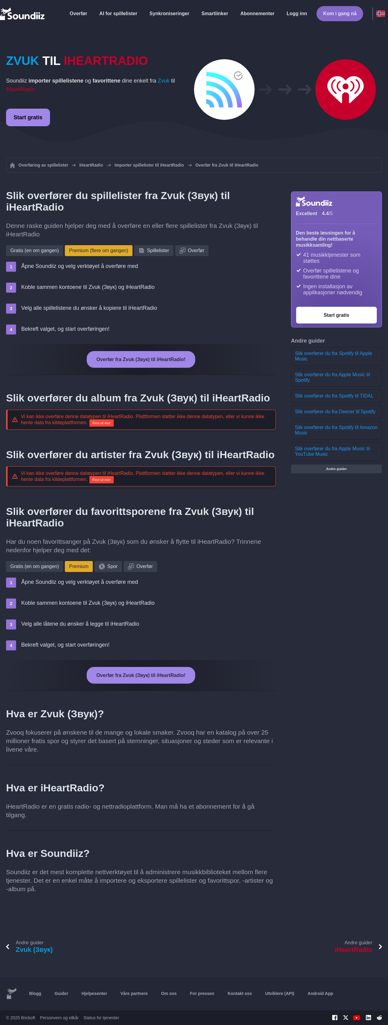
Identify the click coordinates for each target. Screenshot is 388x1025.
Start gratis (28, 117)
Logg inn (297, 13)
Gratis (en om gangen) (34, 250)
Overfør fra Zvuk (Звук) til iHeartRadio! (141, 359)
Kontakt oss (240, 993)
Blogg (35, 993)
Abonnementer (257, 13)
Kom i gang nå (339, 13)
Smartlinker (215, 13)
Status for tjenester (101, 1017)
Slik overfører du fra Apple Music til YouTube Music (332, 451)
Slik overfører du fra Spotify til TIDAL (334, 395)
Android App (320, 993)
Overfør (78, 13)
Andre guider (336, 469)
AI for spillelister (118, 13)
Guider (61, 993)
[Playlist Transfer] (22, 14)
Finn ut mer (101, 423)
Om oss (168, 993)
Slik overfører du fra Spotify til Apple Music (333, 356)
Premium (79, 566)
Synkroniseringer (169, 13)
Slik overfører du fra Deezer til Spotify (335, 411)
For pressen (202, 993)
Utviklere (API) (279, 993)
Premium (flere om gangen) (98, 250)
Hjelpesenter (94, 993)
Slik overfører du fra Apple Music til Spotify (332, 377)
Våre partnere (134, 993)
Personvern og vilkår (59, 1017)
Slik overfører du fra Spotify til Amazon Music (336, 430)
